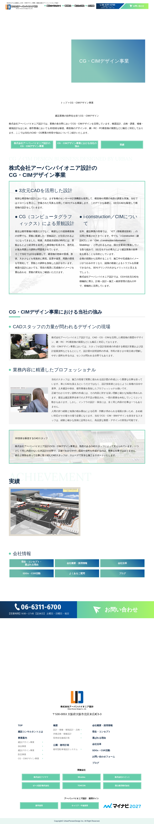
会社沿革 (122, 563)
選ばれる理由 (79, 6)
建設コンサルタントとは (30, 731)
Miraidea (81, 777)
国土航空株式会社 (122, 786)
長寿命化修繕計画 (61, 738)
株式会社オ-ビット (122, 777)
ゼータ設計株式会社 (41, 786)
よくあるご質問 (77, 573)
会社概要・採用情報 (77, 563)
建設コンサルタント (54, 6)
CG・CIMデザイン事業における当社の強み (77, 144)
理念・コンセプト (101, 731)
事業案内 (68, 6)
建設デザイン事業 (26, 742)
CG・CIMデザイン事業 (28, 758)
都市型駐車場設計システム (65, 749)
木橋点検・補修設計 (62, 734)
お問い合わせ (137, 6)
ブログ (122, 573)
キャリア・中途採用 (80, 806)
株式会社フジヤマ (41, 777)
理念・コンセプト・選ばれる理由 (31, 563)
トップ (64, 102)
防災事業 (22, 754)
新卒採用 (39, 806)
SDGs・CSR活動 (32, 573)
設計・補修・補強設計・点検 (66, 730)
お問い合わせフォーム (103, 756)
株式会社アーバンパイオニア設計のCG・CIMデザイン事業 (32, 144)
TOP (20, 725)
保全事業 (22, 746)
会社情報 (91, 6)
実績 (122, 144)
